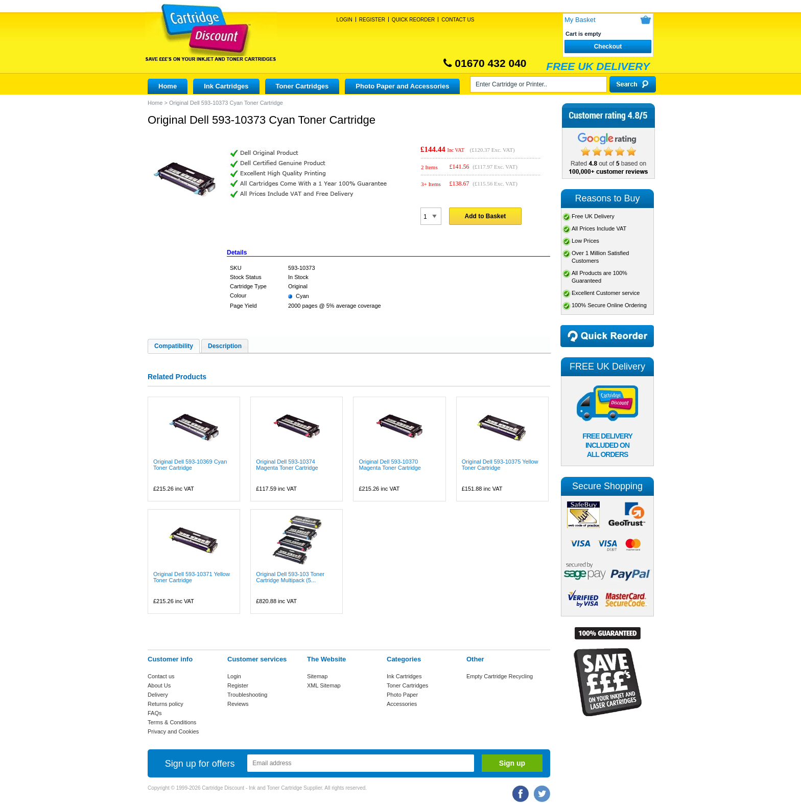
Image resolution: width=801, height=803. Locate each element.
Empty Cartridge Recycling (499, 676)
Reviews (238, 704)
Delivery (158, 695)
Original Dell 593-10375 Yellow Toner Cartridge (500, 464)
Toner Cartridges (302, 86)
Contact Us (457, 19)
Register (372, 19)
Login (344, 19)
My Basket (580, 20)
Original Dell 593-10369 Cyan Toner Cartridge (190, 464)
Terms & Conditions (172, 722)
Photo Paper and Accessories (402, 86)
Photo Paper (402, 695)
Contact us (161, 676)
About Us (159, 685)
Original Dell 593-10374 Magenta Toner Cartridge (287, 464)
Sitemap (317, 676)
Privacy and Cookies (173, 731)
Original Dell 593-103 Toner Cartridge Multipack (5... (290, 577)
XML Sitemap (324, 685)
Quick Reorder (413, 19)
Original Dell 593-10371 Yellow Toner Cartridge (191, 577)
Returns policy (165, 704)
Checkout (608, 46)
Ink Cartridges (226, 86)
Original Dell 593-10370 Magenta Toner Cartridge (389, 464)
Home (167, 86)
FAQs (155, 713)
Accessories (402, 704)
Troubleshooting (247, 695)
